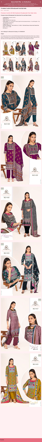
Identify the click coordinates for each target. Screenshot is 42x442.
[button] (40, 8)
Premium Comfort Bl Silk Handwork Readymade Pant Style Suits (19, 13)
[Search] (40, 2)
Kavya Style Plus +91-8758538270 (21, 2)
